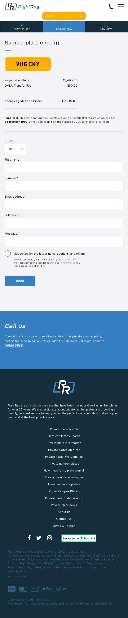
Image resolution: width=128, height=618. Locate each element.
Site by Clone (17, 576)
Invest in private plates (64, 484)
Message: (11, 233)
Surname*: (12, 178)
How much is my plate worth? (64, 470)
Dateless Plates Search (64, 436)
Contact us (64, 518)
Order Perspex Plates (64, 491)
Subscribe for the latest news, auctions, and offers (49, 253)
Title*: (9, 141)
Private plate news (64, 505)
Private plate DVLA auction (64, 456)
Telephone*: (13, 215)
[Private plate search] (64, 16)
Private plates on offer (64, 449)
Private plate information (64, 442)
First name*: (13, 159)
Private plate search (64, 429)
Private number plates (64, 463)
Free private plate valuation (64, 477)
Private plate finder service (64, 498)
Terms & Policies (64, 525)
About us (64, 511)
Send (20, 280)
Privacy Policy (67, 263)
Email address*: (15, 196)
